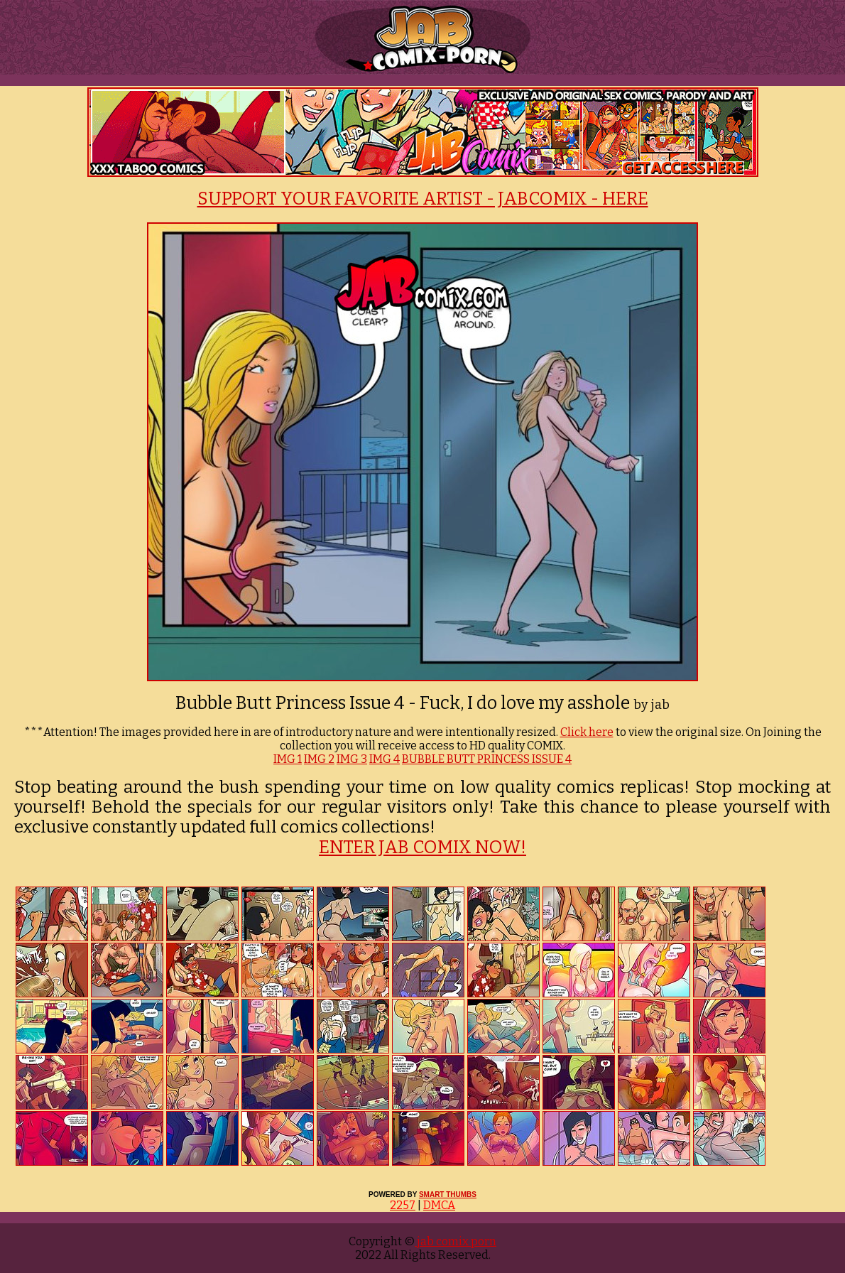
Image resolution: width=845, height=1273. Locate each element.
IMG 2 (319, 759)
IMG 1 (287, 759)
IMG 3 (352, 759)
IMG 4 (384, 759)
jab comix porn (455, 1241)
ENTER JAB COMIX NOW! (422, 847)
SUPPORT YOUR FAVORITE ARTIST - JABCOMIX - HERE (422, 199)
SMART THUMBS (447, 1194)
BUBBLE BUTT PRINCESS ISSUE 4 (487, 759)
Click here (587, 732)
